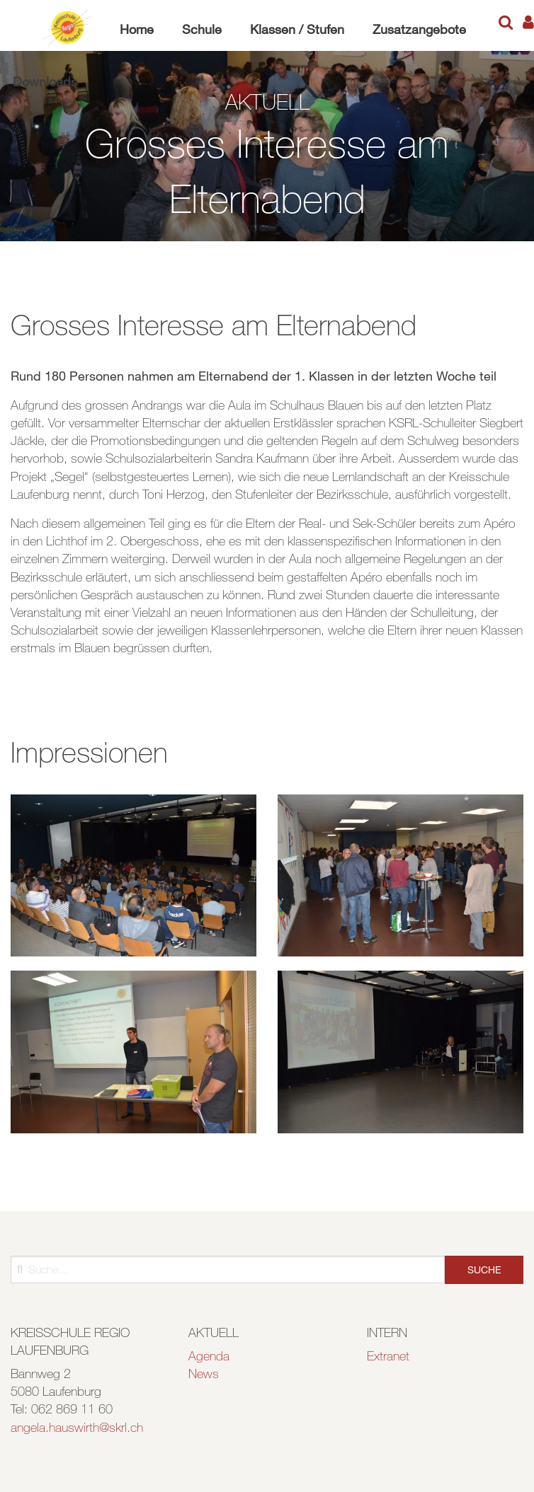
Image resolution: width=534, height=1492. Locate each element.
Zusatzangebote (419, 29)
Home (137, 29)
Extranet (388, 1355)
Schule (202, 29)
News (203, 1373)
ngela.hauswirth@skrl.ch (80, 1427)
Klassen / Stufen (297, 29)
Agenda (208, 1355)
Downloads (45, 81)
